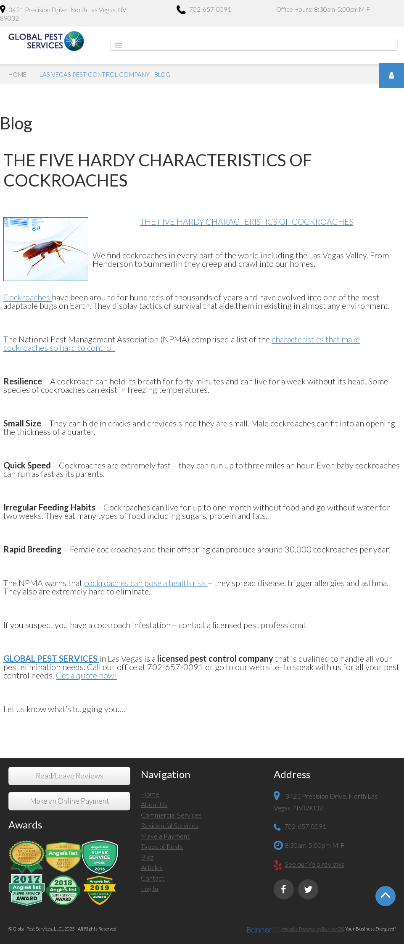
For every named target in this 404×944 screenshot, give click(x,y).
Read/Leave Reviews (69, 775)
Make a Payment (165, 836)
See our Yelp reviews (314, 864)
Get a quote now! (86, 675)
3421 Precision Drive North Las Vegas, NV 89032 (63, 13)
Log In (149, 888)
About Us (154, 804)
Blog (147, 857)
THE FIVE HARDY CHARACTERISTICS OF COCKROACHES (247, 221)
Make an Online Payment (69, 801)
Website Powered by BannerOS (312, 928)
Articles (152, 867)
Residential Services (169, 825)
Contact (152, 878)
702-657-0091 (204, 10)
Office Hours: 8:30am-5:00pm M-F (323, 9)
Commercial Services (171, 815)
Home (17, 74)
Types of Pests (162, 846)
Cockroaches (27, 297)
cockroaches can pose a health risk (146, 583)
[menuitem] (202, 795)
